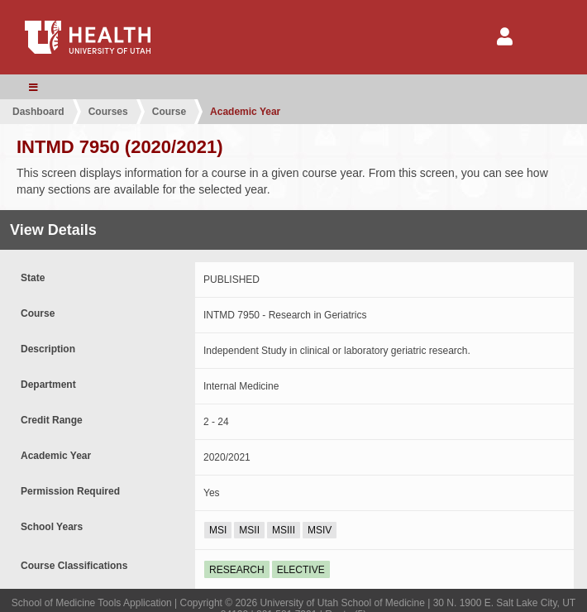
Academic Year (245, 111)
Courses (108, 111)
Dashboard (38, 111)
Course (169, 111)
